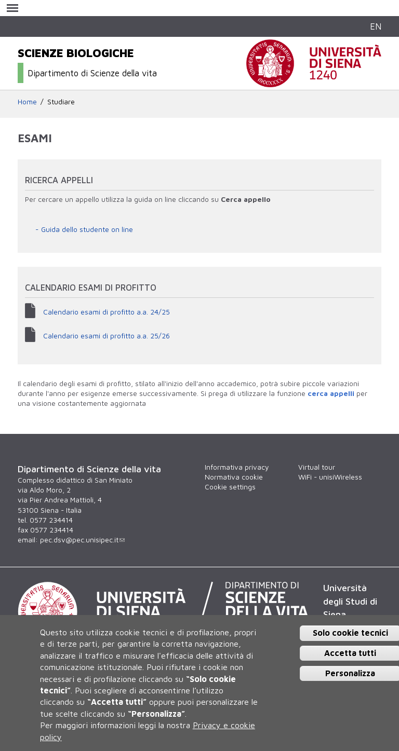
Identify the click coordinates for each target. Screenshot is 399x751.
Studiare (61, 102)
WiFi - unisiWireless (330, 477)
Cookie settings (230, 487)
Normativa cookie (234, 477)
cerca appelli (331, 393)
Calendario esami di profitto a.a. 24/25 (106, 312)
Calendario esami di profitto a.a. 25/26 (106, 336)
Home (27, 102)
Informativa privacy (237, 467)
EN (375, 26)
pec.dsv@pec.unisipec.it (82, 540)
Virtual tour (316, 467)
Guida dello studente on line (87, 229)
